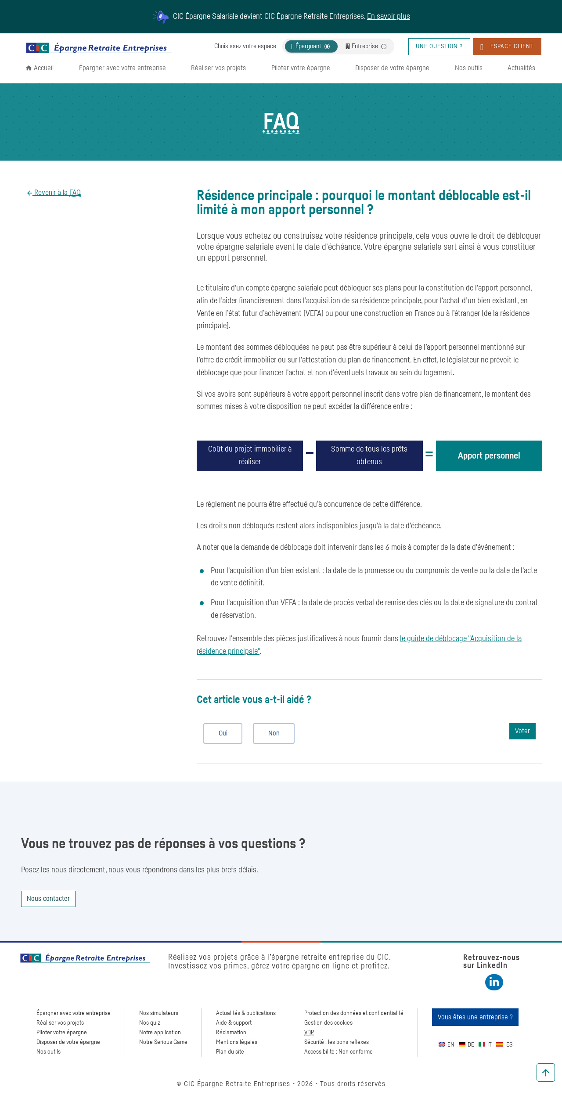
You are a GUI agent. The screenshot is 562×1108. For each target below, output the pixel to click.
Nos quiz (149, 1023)
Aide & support (234, 1023)
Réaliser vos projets (218, 68)
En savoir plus (388, 17)
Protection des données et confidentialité (353, 1013)
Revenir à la (56, 193)
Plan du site (230, 1052)
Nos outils (469, 68)
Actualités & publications (246, 1013)
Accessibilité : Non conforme (338, 1052)
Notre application (160, 1032)
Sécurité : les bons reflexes (336, 1042)
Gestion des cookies (328, 1023)
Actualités (521, 68)
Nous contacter (48, 898)
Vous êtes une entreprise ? (475, 1017)
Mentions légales (236, 1042)
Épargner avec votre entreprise (122, 68)
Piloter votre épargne (300, 68)
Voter (522, 731)
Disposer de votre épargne (392, 68)
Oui (219, 733)
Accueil (44, 68)
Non (270, 733)
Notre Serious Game (163, 1042)
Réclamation (231, 1032)
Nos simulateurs (158, 1013)
